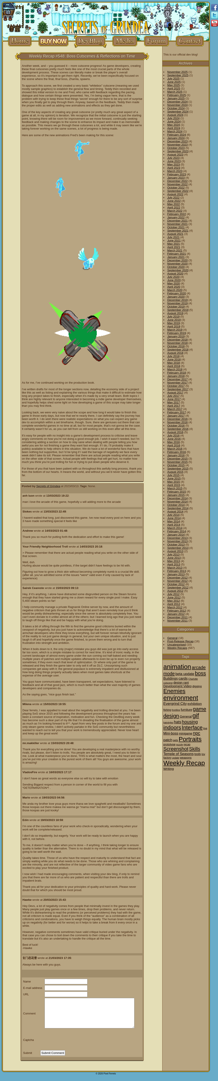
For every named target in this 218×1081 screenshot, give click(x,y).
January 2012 (176, 614)
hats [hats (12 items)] (177, 722)
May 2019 (173, 323)
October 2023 (176, 148)
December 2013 (177, 538)
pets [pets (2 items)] (175, 740)
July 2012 (173, 594)
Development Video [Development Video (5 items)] (177, 686)
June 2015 (174, 478)
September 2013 (177, 548)
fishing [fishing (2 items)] (167, 709)
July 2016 (173, 435)
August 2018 (175, 353)
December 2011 (177, 617)
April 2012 (173, 604)
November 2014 (177, 501)
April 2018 (173, 366)
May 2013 (173, 561)
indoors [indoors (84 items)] (172, 727)
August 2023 (175, 154)
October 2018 (176, 346)
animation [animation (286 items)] (177, 666)
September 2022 (177, 191)
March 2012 (175, 607)
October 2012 (176, 584)
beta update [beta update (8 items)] (184, 674)
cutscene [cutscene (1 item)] (168, 683)
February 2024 (176, 134)
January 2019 (176, 336)
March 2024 (175, 131)
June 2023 (174, 161)
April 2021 (173, 247)
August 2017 (175, 392)
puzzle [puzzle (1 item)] (179, 744)
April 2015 (173, 485)
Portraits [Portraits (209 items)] (190, 739)
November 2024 (177, 105)
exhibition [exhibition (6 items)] (195, 704)
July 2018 (173, 356)
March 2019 (175, 329)
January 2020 (176, 296)
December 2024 (177, 101)
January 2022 (176, 217)
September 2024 (177, 111)
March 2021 (175, 250)
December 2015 (177, 458)
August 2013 (175, 551)
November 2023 (177, 144)
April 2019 (173, 326)
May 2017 (173, 402)
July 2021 (173, 237)
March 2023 (175, 171)
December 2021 (177, 220)
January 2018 (176, 376)
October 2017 (176, 386)
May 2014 (173, 521)
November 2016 (177, 422)
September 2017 (177, 389)
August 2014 (175, 511)
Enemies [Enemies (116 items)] (174, 691)
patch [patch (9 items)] (167, 740)
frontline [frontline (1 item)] (176, 710)
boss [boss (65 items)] (200, 673)
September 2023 (177, 151)
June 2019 (174, 319)
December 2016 (177, 419)
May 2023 (173, 164)
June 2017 (174, 399)
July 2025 (173, 78)
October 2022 (176, 187)
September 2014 (177, 508)
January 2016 (176, 455)
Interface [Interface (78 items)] (192, 727)
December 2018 (177, 339)
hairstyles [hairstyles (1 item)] (168, 722)
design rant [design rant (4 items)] (181, 682)
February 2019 (176, 333)
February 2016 (176, 452)
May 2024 (173, 124)
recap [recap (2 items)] (187, 744)
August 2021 (175, 234)
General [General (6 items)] (186, 716)
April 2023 (173, 167)
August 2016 (175, 432)
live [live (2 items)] (205, 728)
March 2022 (175, 210)
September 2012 (177, 587)
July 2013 (173, 554)
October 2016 (176, 425)
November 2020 (177, 263)
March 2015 (175, 488)
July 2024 (173, 118)
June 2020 (174, 280)
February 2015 (176, 491)
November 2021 (177, 224)
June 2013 (174, 557)
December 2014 (177, 498)
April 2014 (173, 524)
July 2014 (173, 514)
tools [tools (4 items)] (197, 754)
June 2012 (174, 597)
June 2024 (174, 121)
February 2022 (176, 214)
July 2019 (173, 316)
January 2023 (176, 177)
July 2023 (173, 158)
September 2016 (177, 429)
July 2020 (173, 277)
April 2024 (173, 128)
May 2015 (173, 481)
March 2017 (175, 409)
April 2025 (173, 88)
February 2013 (176, 571)
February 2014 (176, 531)
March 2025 (175, 91)
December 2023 (177, 141)
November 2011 (177, 620)
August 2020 (175, 273)
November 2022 (177, 184)
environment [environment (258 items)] (180, 697)
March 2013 (175, 567)
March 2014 (175, 528)
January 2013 (176, 574)
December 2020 (177, 260)
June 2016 (174, 438)
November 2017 (177, 382)
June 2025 (174, 82)
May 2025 (173, 85)
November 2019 (177, 303)
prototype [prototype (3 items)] (169, 744)
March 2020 (175, 290)
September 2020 (177, 270)
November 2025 (177, 72)
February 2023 (176, 174)
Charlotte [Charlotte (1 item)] (193, 679)
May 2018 (173, 362)
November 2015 (177, 462)
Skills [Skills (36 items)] (194, 749)
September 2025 (177, 75)
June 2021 (174, 240)
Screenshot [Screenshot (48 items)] (175, 749)
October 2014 (176, 505)
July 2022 (173, 197)
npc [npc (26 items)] (196, 733)
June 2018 (174, 359)
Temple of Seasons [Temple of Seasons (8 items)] (178, 754)
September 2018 (177, 349)
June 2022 (174, 200)
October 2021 (176, 227)
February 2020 (176, 293)
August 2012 (175, 591)
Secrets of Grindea (48, 486)
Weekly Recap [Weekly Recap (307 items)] (184, 763)
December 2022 (177, 181)
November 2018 (177, 343)
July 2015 (173, 475)
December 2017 (177, 379)
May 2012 (173, 600)
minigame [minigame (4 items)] (185, 733)
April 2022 (173, 207)
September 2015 (177, 468)
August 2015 (175, 472)
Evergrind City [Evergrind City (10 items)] (175, 704)
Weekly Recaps (177, 648)
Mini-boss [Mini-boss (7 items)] (170, 733)
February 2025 (176, 95)
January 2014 (176, 534)
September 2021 (177, 230)
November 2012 (177, 581)
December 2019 (177, 300)
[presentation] (73, 1039)
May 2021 (173, 243)
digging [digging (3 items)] (197, 686)
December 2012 (177, 577)
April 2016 (173, 445)
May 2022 (173, 204)
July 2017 (173, 395)
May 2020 (173, 283)
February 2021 (176, 253)
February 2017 (176, 412)
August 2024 (175, 115)
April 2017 (173, 405)
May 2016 (173, 442)
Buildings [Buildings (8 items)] (170, 678)
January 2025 (176, 98)
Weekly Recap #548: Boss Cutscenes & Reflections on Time (82, 56)
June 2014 (174, 518)
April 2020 (173, 286)
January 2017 (176, 415)
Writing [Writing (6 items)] (168, 769)
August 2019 (175, 313)
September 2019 (177, 310)
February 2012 (176, 610)
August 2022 (175, 194)
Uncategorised (176, 644)
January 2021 (176, 257)
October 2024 (176, 108)
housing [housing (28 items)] (190, 721)
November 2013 (177, 541)
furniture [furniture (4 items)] (186, 709)
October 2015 (176, 465)
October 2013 (176, 544)
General (172, 638)
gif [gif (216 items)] (195, 715)
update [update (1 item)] (175, 757)
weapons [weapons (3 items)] (186, 757)
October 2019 (176, 306)
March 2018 (175, 369)
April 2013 (173, 564)
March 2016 (175, 448)
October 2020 (176, 267)
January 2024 (176, 138)
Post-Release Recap (180, 641)
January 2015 (176, 495)
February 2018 (176, 372)
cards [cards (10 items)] (183, 678)
